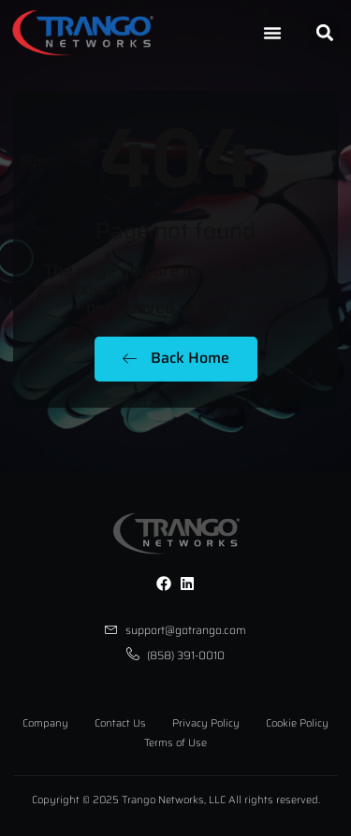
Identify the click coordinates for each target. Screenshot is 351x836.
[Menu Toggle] (272, 32)
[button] (324, 33)
